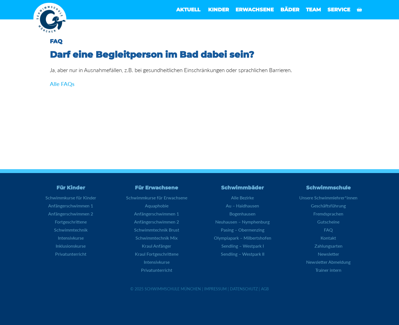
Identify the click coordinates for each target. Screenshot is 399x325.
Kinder (218, 10)
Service (339, 10)
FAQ (328, 229)
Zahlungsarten (328, 245)
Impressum (215, 288)
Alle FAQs (62, 83)
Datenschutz (244, 288)
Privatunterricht (70, 254)
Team (313, 10)
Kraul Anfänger (156, 245)
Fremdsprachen (328, 213)
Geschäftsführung (328, 205)
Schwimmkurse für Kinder (70, 197)
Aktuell (188, 10)
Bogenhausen (242, 213)
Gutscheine (328, 221)
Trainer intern (328, 270)
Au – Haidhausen (242, 205)
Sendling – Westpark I (242, 245)
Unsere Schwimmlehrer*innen (328, 197)
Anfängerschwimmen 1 (70, 205)
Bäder (289, 10)
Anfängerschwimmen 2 (70, 213)
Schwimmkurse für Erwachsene (156, 197)
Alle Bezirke (242, 197)
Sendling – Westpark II (242, 254)
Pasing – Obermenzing (242, 229)
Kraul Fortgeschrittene (156, 254)
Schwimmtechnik (71, 229)
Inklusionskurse (71, 245)
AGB (265, 288)
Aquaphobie (156, 205)
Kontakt (328, 237)
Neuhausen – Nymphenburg (242, 221)
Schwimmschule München (173, 288)
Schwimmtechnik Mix (156, 237)
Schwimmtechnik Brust (156, 229)
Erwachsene (255, 10)
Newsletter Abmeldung (328, 262)
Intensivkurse (71, 237)
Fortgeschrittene (71, 221)
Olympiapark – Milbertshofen (242, 237)
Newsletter (328, 254)
